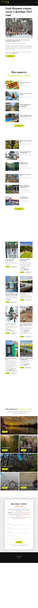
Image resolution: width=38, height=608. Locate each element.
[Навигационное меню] (36, 2)
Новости (11, 4)
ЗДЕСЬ (21, 561)
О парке (4, 471)
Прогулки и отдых (7, 511)
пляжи (4, 530)
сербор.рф (19, 551)
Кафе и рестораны (26, 492)
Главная (6, 4)
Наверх (19, 603)
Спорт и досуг (6, 492)
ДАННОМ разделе (27, 558)
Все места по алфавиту (27, 530)
